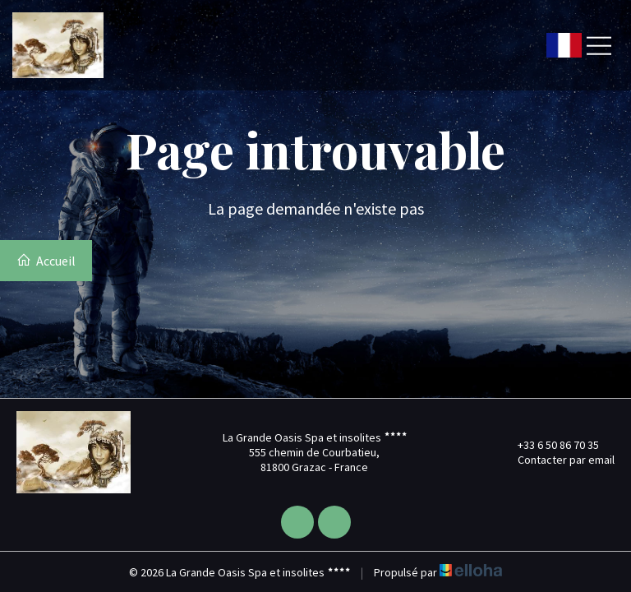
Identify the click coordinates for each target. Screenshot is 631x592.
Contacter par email (557, 459)
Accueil (46, 260)
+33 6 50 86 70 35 (549, 444)
